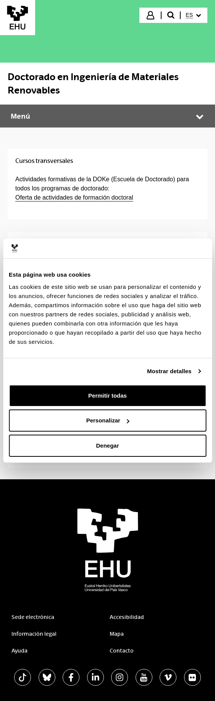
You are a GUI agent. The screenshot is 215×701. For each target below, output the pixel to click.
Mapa (117, 634)
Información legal (34, 634)
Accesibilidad (127, 617)
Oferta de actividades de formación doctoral (74, 197)
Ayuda (19, 651)
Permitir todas (107, 395)
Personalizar (107, 420)
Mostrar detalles (169, 371)
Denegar (107, 445)
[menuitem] (193, 15)
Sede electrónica (32, 617)
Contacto (122, 651)
